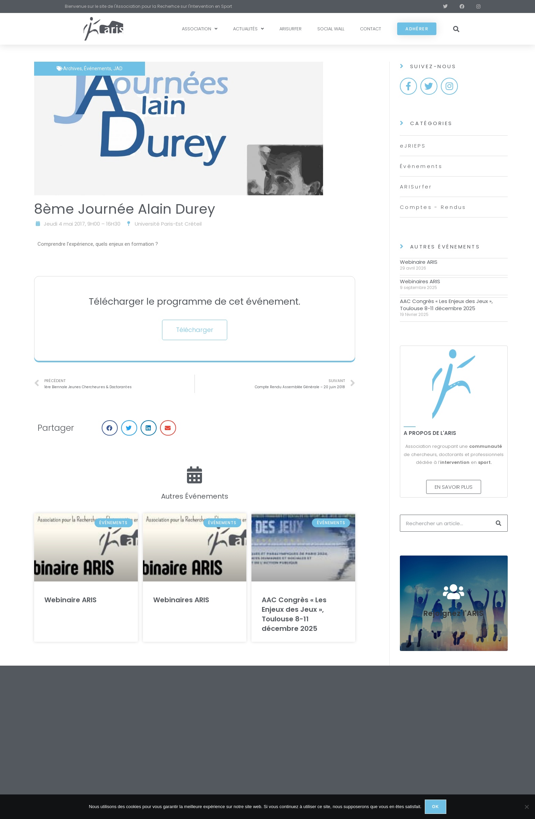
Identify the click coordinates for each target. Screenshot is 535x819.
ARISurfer (416, 186)
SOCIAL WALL (330, 29)
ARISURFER (290, 29)
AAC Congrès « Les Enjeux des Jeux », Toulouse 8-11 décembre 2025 (294, 614)
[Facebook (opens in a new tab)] (458, 6)
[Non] (526, 806)
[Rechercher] (498, 523)
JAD (117, 68)
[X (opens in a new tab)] (441, 6)
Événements (97, 68)
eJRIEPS (413, 145)
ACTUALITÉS (248, 28)
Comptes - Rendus (433, 207)
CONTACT (370, 29)
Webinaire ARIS (70, 600)
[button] (456, 28)
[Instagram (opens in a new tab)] (473, 6)
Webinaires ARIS (181, 600)
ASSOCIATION (199, 28)
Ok (435, 806)
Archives (72, 68)
